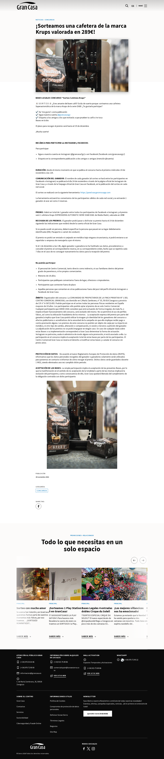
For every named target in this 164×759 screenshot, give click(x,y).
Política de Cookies (57, 701)
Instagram (93, 749)
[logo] (49, 7)
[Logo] (48, 746)
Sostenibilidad (22, 718)
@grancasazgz (64, 114)
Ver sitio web (60, 676)
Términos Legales (57, 720)
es (133, 7)
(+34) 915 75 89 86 (61, 662)
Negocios (53, 726)
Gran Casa (21, 701)
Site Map (53, 732)
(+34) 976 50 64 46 (27, 662)
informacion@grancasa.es (30, 673)
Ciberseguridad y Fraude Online (29, 723)
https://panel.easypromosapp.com (95, 192)
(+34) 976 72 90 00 (27, 667)
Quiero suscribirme (97, 713)
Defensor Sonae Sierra (59, 715)
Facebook (84, 749)
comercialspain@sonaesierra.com (66, 669)
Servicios (20, 712)
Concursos (42, 490)
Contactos (21, 706)
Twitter (88, 749)
